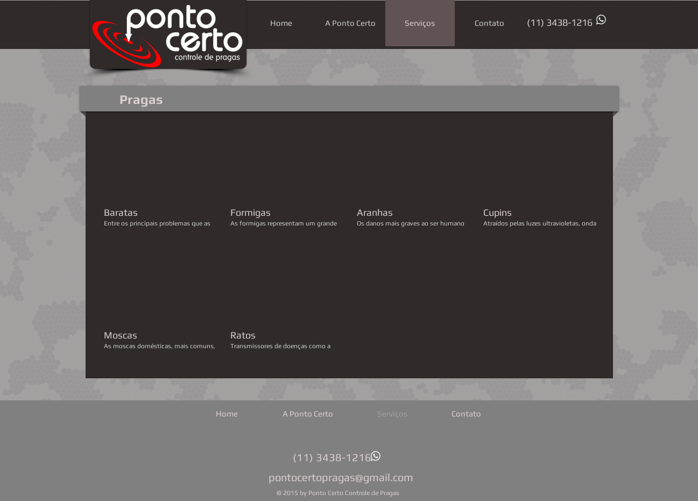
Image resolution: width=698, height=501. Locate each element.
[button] (160, 182)
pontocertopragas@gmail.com (341, 477)
